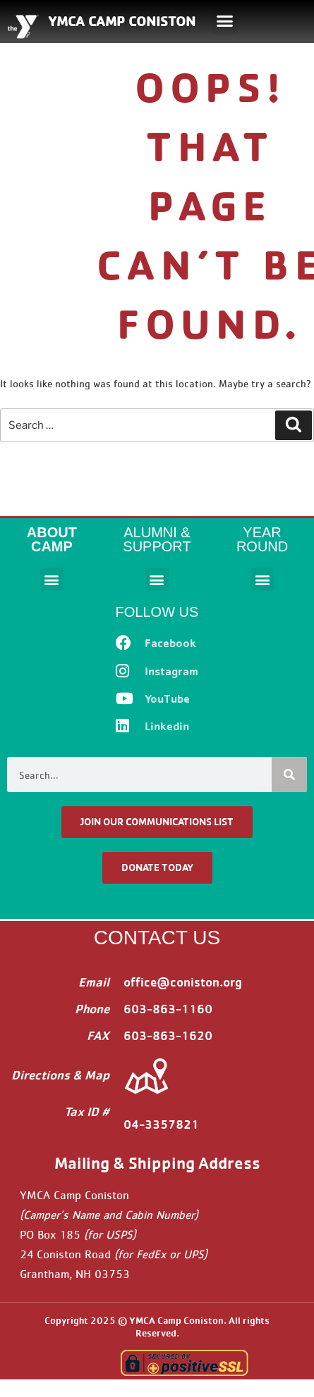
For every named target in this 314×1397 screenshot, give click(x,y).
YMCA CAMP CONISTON (121, 21)
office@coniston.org (182, 982)
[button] (225, 21)
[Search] (289, 774)
